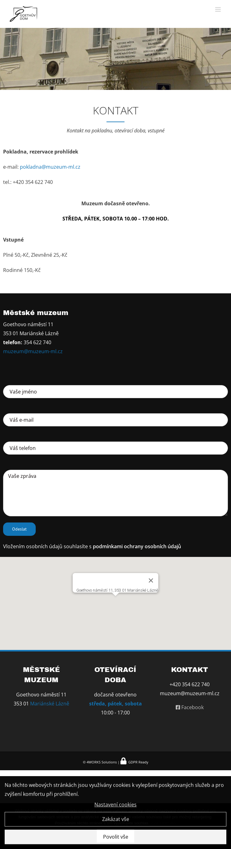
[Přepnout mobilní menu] (218, 9)
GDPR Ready (137, 762)
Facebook (190, 707)
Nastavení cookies (115, 807)
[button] (115, 599)
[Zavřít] (150, 580)
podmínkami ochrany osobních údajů (137, 546)
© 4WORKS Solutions (100, 762)
